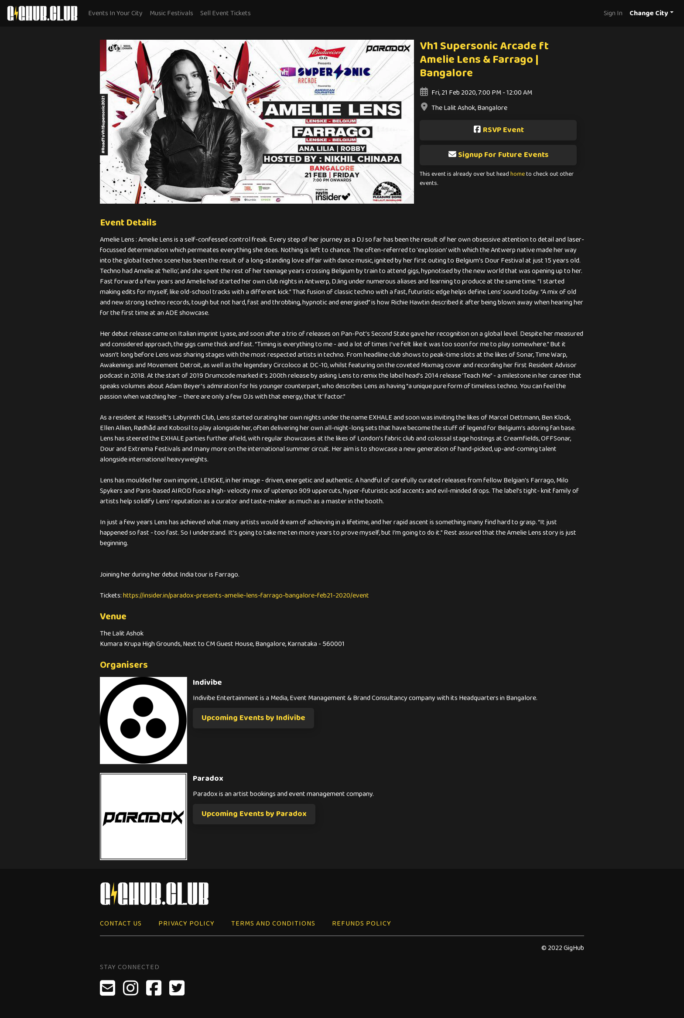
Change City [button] (648, 13)
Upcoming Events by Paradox (254, 814)
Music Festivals (171, 13)
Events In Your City (115, 13)
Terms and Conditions (273, 923)
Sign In (613, 13)
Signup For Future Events (498, 155)
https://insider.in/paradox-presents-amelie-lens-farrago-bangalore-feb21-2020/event (246, 595)
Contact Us (121, 923)
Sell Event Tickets (225, 13)
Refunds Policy (361, 923)
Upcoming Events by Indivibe (253, 718)
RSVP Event (498, 130)
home (517, 174)
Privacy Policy (186, 923)
